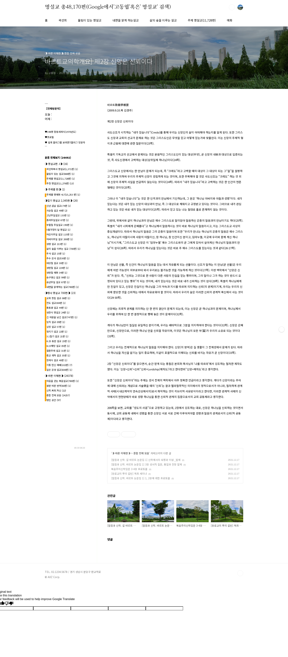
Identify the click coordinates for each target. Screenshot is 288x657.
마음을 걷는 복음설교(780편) (62, 381)
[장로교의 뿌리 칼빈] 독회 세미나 (129, 473)
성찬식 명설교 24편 (57, 312)
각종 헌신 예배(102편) (59, 365)
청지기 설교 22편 (56, 331)
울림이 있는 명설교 (89, 20)
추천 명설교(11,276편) (60, 183)
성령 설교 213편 (56, 244)
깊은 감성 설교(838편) (59, 369)
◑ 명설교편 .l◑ (56, 164)
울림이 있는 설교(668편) (60, 174)
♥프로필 (49, 137)
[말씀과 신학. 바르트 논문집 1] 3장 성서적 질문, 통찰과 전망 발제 (146, 464)
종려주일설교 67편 (57, 220)
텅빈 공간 (53, 400)
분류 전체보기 (58, 157)
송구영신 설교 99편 (57, 277)
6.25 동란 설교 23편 (58, 341)
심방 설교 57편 (55, 326)
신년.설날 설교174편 (58, 205)
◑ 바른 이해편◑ (121, 453)
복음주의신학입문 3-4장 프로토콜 (129, 469)
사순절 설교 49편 (56, 210)
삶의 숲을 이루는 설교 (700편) (63, 248)
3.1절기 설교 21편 (57, 336)
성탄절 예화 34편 (56, 272)
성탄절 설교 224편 (57, 268)
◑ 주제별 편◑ (55, 189)
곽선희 (63, 20)
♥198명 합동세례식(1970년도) (60, 131)
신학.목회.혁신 (56, 390)
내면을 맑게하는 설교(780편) (62, 287)
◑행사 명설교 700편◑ (60, 293)
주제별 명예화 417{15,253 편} (63, 194)
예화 (229, 20)
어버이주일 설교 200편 (59, 239)
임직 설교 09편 (55, 322)
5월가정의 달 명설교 (58, 229)
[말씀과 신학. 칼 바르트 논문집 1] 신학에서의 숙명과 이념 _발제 (146, 460)
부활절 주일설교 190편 (59, 225)
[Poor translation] (9, 603)
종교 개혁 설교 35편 (58, 355)
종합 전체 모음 (141, 453)
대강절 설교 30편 (56, 263)
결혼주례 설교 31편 (57, 350)
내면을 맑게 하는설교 (125, 20)
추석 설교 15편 (55, 253)
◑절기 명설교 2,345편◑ (61, 200)
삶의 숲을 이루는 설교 (163, 20)
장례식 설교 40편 (56, 360)
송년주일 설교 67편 (57, 282)
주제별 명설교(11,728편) (60, 178)
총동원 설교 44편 (56, 307)
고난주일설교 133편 (58, 215)
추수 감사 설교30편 (57, 258)
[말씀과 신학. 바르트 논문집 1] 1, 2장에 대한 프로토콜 (140, 478)
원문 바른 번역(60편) (58, 385)
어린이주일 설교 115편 (59, 234)
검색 (232, 7)
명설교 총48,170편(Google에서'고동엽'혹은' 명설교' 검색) (108, 7)
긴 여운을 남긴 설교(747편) (61, 317)
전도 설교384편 (56, 303)
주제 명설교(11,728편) (202, 20)
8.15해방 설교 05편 (58, 346)
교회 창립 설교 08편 (58, 298)
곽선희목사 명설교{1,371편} (62, 169)
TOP (240, 573)
